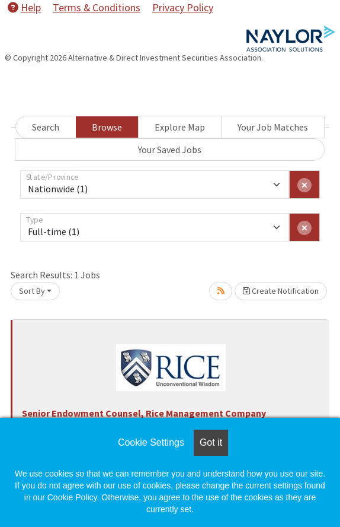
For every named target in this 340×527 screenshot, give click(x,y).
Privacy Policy (182, 7)
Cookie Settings (151, 442)
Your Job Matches (273, 127)
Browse (107, 127)
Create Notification (281, 290)
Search (45, 127)
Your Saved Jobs (169, 149)
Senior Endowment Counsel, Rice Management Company (144, 413)
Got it (211, 442)
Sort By (32, 290)
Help (24, 7)
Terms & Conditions (96, 7)
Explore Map (180, 127)
